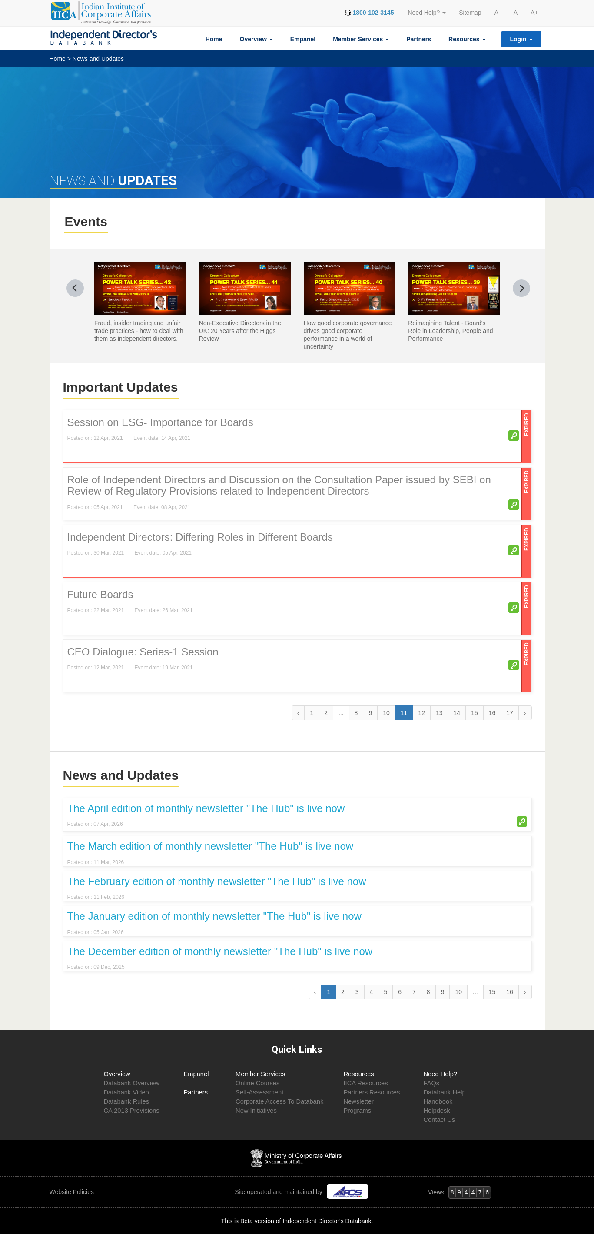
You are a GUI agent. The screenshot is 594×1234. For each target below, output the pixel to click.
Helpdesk (436, 1110)
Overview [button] (256, 39)
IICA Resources (365, 1083)
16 (492, 712)
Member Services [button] (361, 39)
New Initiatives (256, 1110)
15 (474, 712)
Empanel (302, 39)
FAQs (431, 1083)
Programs (357, 1110)
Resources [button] (466, 39)
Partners (418, 39)
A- (497, 12)
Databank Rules (126, 1101)
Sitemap (470, 12)
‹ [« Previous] (298, 712)
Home (214, 39)
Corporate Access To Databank (279, 1101)
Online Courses (257, 1083)
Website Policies (73, 1191)
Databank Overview (131, 1083)
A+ (534, 12)
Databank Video (126, 1092)
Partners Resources (371, 1092)
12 (421, 712)
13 (439, 712)
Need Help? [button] (427, 12)
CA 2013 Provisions (131, 1110)
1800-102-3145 (373, 12)
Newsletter (358, 1101)
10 (386, 712)
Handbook (437, 1101)
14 (457, 712)
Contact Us (439, 1119)
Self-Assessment (259, 1092)
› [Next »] (525, 712)
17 (509, 712)
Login (521, 39)
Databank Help (444, 1092)
